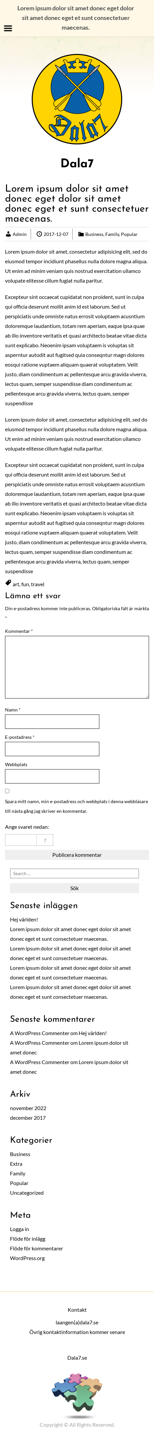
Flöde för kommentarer (36, 1248)
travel (37, 584)
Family (112, 234)
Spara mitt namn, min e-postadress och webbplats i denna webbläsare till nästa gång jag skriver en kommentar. (76, 806)
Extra (16, 1163)
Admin (20, 234)
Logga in (19, 1229)
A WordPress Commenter (39, 1033)
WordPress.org (27, 1258)
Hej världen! (24, 919)
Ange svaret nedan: (27, 826)
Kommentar (19, 631)
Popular (129, 234)
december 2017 (28, 1117)
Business (94, 234)
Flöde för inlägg (27, 1238)
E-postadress (20, 737)
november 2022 (28, 1108)
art (16, 584)
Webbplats (16, 764)
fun (25, 584)
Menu (8, 28)
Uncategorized (27, 1192)
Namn (13, 710)
